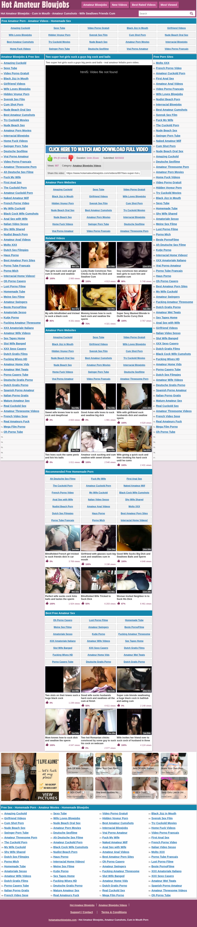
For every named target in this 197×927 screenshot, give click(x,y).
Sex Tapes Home (14, 338)
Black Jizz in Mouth (137, 28)
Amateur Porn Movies (137, 42)
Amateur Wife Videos (17, 333)
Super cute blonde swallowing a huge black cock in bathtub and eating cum (133, 698)
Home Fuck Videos (20, 49)
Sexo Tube (59, 28)
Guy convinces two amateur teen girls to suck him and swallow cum (132, 274)
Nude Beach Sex (98, 42)
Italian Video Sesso (16, 224)
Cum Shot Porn (137, 35)
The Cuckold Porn (15, 187)
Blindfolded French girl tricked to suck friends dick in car (62, 555)
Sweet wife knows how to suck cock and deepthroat (62, 414)
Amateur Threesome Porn (20, 166)
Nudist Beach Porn (16, 234)
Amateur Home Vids (16, 364)
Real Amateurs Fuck (16, 421)
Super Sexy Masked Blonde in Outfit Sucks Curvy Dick (133, 315)
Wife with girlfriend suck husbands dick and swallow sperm (132, 415)
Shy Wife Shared (14, 229)
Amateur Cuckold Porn (18, 192)
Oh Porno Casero (15, 281)
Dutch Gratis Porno (16, 385)
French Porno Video (16, 203)
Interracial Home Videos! (19, 276)
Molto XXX (10, 244)
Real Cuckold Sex (15, 405)
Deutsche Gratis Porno (18, 379)
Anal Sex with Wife (16, 218)
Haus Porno (11, 255)
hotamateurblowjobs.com (63, 920)
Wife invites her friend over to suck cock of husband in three (133, 739)
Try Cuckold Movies (59, 42)
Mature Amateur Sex (17, 400)
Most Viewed (169, 4)
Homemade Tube (14, 291)
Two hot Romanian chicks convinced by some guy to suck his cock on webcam (98, 740)
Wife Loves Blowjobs (20, 35)
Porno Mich (11, 270)
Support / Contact (81, 912)
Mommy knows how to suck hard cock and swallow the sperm (96, 316)
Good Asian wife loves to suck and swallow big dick (97, 414)
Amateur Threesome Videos (21, 411)
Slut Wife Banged (15, 343)
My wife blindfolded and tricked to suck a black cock (62, 315)
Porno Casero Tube (16, 374)
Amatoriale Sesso (15, 312)
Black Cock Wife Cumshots (21, 213)
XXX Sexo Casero (15, 348)
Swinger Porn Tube (59, 49)
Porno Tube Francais (17, 265)
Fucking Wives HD (15, 359)
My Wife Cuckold (14, 208)
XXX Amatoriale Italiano (19, 327)
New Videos (119, 4)
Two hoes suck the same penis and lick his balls (62, 456)
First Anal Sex (13, 182)
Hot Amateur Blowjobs (82, 905)
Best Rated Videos (144, 4)
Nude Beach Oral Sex (176, 35)
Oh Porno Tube (13, 431)
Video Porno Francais (176, 49)
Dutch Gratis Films (16, 353)
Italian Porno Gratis (16, 395)
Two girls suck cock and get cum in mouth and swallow (60, 272)
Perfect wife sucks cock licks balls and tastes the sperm (61, 597)
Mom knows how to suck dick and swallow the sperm (61, 739)
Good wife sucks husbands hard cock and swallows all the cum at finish (98, 698)
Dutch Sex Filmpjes (16, 250)
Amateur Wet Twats (16, 369)
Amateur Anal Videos (17, 239)
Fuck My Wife (12, 177)
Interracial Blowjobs (176, 42)
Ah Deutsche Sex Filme (18, 172)
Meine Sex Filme (14, 296)
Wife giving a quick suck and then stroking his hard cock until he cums (132, 457)
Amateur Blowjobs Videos (87, 165)
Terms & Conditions (114, 912)
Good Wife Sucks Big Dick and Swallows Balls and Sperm (133, 555)
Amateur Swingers (15, 301)
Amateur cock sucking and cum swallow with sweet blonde (98, 456)
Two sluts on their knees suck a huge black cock (62, 697)
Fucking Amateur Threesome (22, 322)
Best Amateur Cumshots (20, 42)
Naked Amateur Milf (16, 198)
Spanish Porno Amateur (19, 390)
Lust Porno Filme (15, 286)
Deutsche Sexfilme (98, 49)
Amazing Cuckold (20, 28)
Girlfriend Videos (176, 28)
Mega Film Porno (14, 426)
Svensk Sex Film (98, 35)
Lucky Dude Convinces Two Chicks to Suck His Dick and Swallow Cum (96, 274)
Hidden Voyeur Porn (59, 35)
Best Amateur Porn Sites (19, 260)
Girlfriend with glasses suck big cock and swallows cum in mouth (98, 557)
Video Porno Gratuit (98, 28)
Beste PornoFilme (15, 307)
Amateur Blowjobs (95, 4)
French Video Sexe (16, 416)
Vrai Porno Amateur (137, 49)
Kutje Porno (11, 317)
